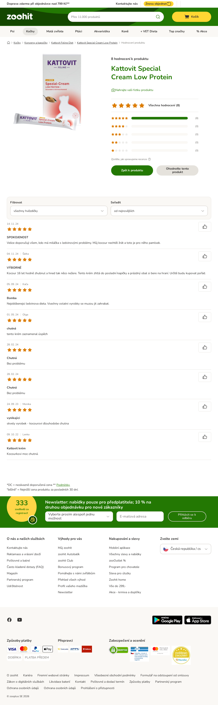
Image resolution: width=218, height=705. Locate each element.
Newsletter (65, 592)
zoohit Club (65, 561)
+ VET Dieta (149, 31)
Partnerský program (20, 580)
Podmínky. (63, 485)
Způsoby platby (139, 682)
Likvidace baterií (59, 682)
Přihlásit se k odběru (187, 516)
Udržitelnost (15, 586)
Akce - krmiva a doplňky (125, 592)
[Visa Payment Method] (12, 650)
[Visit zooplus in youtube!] (19, 619)
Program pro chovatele (124, 567)
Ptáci (78, 31)
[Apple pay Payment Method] (48, 650)
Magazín (12, 573)
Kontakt (80, 682)
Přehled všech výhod (71, 580)
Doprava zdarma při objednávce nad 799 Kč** (38, 4)
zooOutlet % (117, 561)
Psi (12, 31)
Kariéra (27, 675)
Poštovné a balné (18, 561)
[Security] (118, 651)
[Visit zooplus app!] (167, 623)
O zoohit (12, 675)
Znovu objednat (158, 3)
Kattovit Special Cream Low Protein (97, 42)
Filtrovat (16, 202)
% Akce (201, 31)
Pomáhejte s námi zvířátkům (76, 573)
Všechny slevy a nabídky (125, 554)
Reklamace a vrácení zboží (24, 554)
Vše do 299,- (117, 586)
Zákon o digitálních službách (25, 682)
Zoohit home (117, 580)
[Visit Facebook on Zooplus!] (9, 619)
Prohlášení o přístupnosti (97, 688)
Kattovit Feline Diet (62, 42)
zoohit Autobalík (69, 554)
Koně (125, 31)
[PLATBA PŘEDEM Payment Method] (37, 657)
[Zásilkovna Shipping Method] (87, 650)
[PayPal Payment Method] (36, 650)
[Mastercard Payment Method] (24, 650)
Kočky (30, 31)
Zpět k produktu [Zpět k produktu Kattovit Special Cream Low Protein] (132, 170)
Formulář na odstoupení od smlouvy (165, 675)
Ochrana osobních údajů (23, 688)
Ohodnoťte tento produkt (177, 170)
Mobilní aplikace (119, 548)
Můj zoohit (65, 548)
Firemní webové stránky (53, 675)
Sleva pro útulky (120, 573)
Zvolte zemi (169, 538)
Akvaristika (102, 31)
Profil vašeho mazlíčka (72, 586)
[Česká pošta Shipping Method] (63, 650)
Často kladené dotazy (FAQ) (25, 567)
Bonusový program (70, 567)
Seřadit (116, 202)
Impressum (81, 675)
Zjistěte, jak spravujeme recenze (131, 159)
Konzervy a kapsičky (35, 42)
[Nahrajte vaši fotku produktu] (132, 90)
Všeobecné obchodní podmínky (114, 675)
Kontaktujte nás (127, 4)
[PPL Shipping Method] (75, 650)
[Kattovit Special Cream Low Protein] (47, 92)
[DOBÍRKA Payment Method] (14, 657)
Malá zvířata (54, 31)
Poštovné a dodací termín (107, 682)
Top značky (177, 31)
